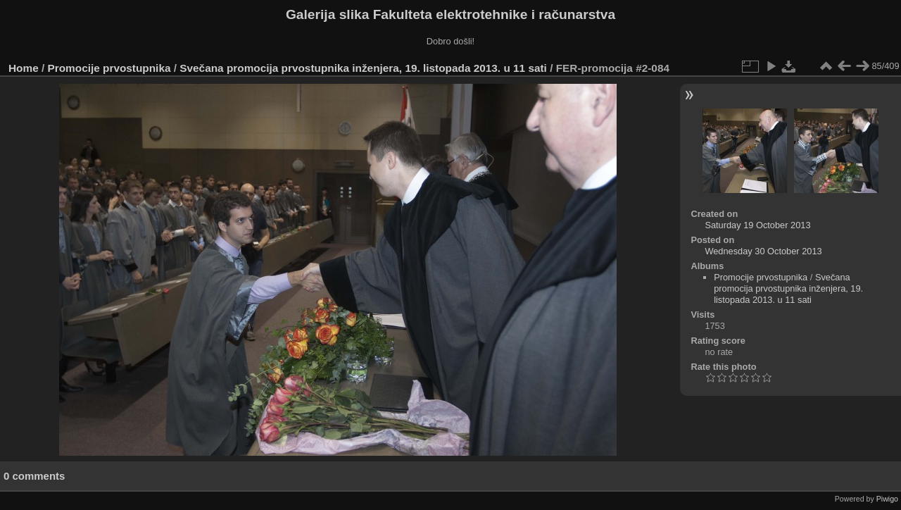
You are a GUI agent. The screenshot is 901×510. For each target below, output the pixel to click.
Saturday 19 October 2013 (757, 225)
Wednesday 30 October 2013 (763, 251)
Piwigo (887, 499)
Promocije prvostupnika (109, 68)
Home (23, 68)
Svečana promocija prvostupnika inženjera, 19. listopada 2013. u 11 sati (363, 68)
